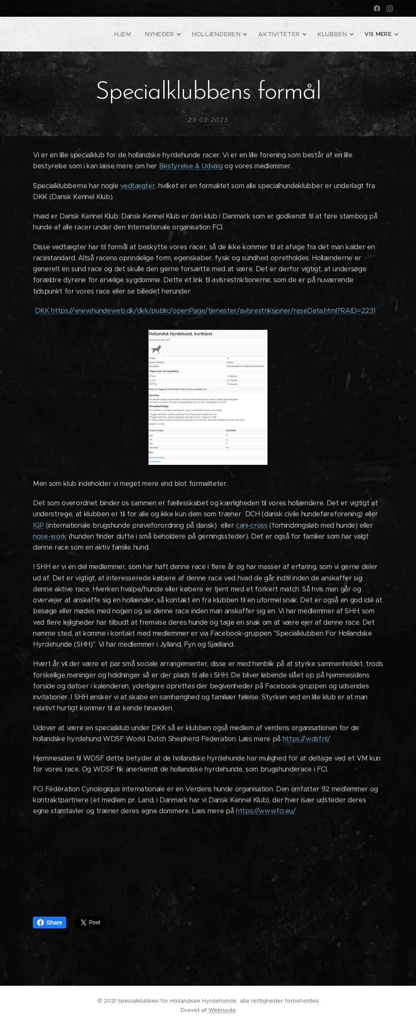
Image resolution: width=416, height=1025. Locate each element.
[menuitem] (109, 34)
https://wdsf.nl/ (306, 738)
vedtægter (137, 185)
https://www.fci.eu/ (266, 811)
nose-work (50, 536)
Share (49, 922)
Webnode (222, 1010)
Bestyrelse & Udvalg (191, 166)
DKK (43, 310)
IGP (38, 525)
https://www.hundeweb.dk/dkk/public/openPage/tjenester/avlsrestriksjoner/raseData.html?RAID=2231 (213, 310)
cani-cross (251, 525)
